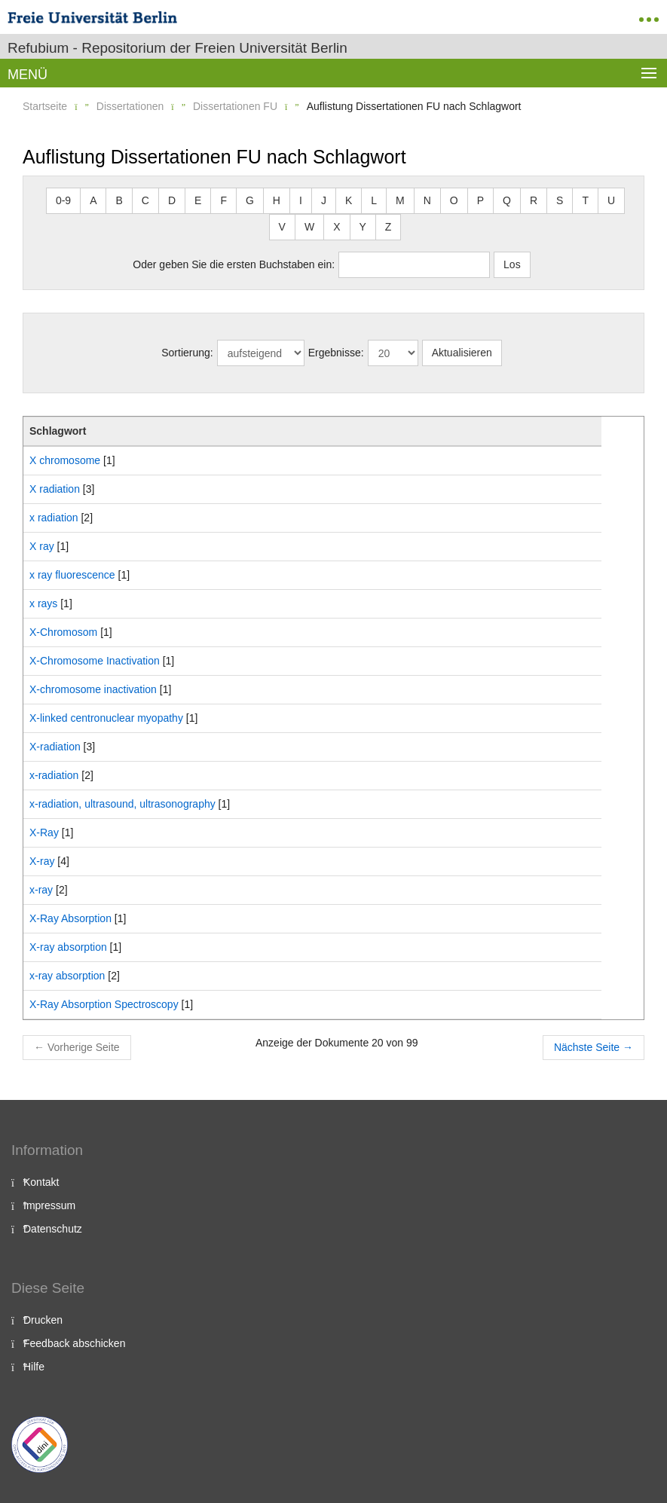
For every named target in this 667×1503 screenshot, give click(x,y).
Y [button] (363, 227)
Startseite (45, 106)
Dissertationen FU (235, 106)
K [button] (348, 200)
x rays (43, 603)
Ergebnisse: (336, 353)
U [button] (611, 200)
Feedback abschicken (74, 1343)
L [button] (374, 200)
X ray (41, 546)
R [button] (533, 200)
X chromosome (64, 460)
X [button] (336, 227)
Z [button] (388, 227)
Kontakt (41, 1182)
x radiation (53, 518)
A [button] (93, 200)
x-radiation (53, 775)
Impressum (49, 1205)
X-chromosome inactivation (93, 689)
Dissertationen (130, 106)
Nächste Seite (593, 1047)
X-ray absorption (68, 947)
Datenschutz (52, 1229)
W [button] (309, 227)
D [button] (172, 200)
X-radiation (55, 747)
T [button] (585, 200)
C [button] (145, 200)
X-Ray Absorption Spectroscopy (104, 1004)
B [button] (118, 200)
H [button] (276, 200)
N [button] (427, 200)
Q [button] (507, 200)
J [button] (323, 200)
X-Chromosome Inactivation (94, 661)
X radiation (54, 489)
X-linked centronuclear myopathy (106, 718)
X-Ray (44, 832)
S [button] (559, 200)
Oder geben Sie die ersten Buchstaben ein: (234, 264)
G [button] (250, 200)
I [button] (300, 200)
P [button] (480, 200)
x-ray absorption (67, 976)
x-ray (41, 890)
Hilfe (33, 1367)
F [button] (223, 200)
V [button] (282, 227)
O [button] (454, 200)
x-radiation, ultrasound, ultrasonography (122, 804)
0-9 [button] (63, 200)
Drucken (43, 1320)
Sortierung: (187, 353)
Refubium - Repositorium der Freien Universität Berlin (177, 48)
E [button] (197, 200)
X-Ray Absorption (70, 918)
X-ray (41, 861)
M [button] (400, 200)
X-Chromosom (63, 632)
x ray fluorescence (72, 575)
